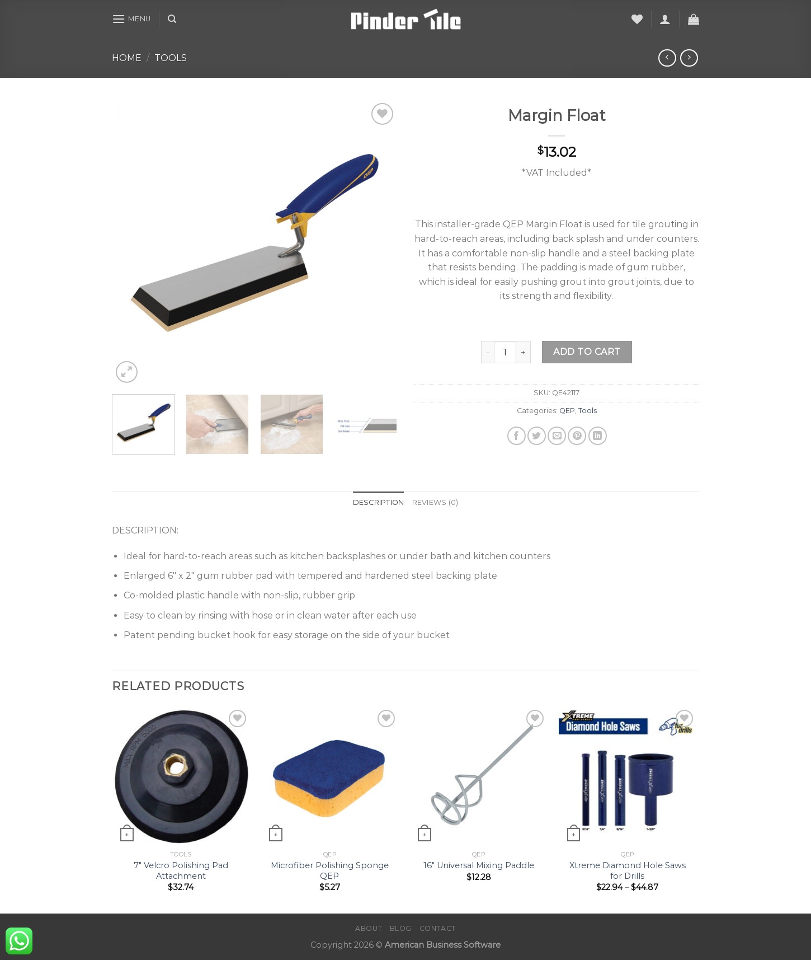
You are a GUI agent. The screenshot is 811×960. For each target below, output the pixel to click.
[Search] (172, 19)
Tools (170, 58)
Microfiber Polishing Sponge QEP (330, 870)
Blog (401, 928)
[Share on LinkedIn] (597, 436)
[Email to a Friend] (557, 436)
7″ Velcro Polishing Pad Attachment (181, 870)
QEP (567, 410)
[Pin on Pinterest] (577, 436)
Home (127, 58)
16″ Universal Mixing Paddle (478, 865)
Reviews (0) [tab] (435, 502)
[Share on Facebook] (516, 436)
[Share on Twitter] (536, 436)
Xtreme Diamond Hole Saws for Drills (627, 870)
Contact (437, 928)
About (368, 928)
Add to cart (586, 351)
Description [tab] (378, 502)
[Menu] (131, 18)
